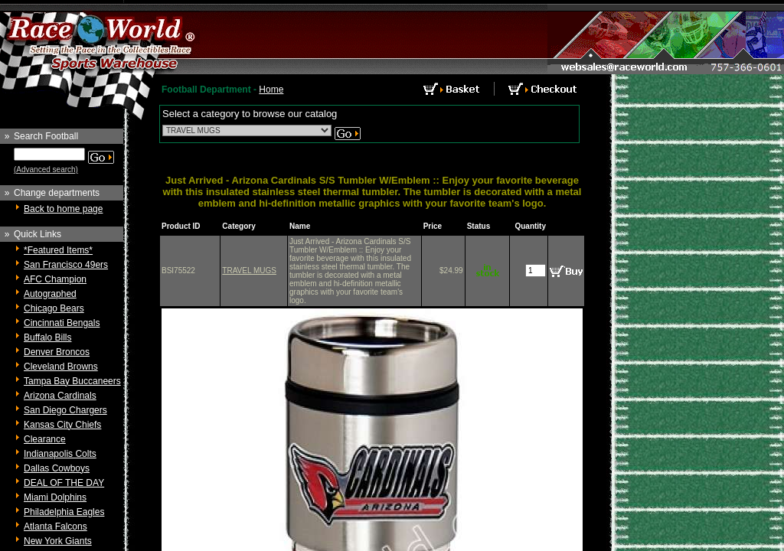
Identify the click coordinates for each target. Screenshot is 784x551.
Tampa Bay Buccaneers (72, 381)
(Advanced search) (46, 169)
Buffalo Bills (47, 337)
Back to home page (63, 209)
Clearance (45, 439)
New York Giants (58, 541)
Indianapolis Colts (60, 453)
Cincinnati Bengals (62, 323)
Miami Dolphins (55, 497)
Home (271, 89)
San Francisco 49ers (66, 264)
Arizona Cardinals (60, 395)
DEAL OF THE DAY (64, 483)
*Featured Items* (58, 250)
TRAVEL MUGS (249, 270)
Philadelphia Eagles (64, 512)
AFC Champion (55, 279)
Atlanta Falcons (55, 526)
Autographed (50, 294)
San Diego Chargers (65, 410)
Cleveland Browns (61, 366)
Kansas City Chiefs (62, 424)
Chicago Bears (54, 308)
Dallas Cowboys (57, 468)
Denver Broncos (57, 352)
